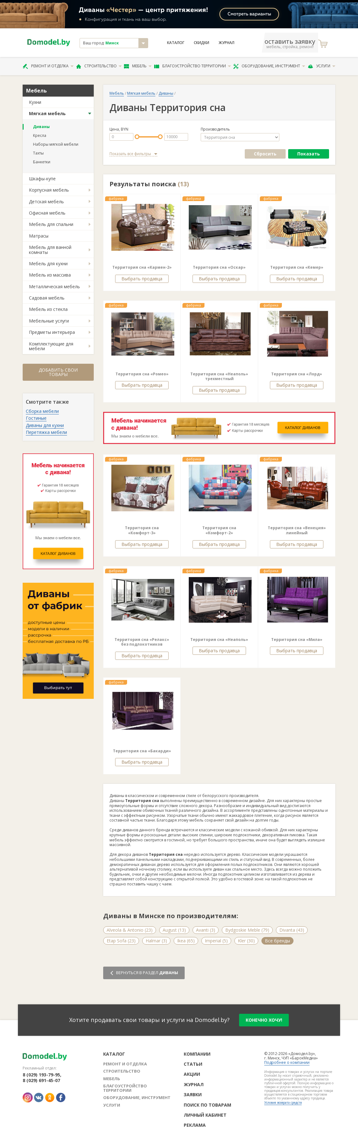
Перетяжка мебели (46, 432)
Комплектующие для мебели (51, 346)
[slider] (137, 136)
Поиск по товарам (207, 1105)
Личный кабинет (205, 1115)
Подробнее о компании (287, 1062)
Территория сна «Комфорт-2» (219, 530)
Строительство (99, 66)
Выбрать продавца (141, 279)
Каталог (175, 42)
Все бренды (277, 941)
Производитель (215, 129)
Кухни (35, 102)
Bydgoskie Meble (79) (247, 930)
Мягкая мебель (47, 113)
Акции (192, 1074)
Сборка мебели (42, 411)
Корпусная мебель (49, 190)
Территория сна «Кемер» (296, 267)
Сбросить (265, 154)
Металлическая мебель (54, 286)
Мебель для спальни (51, 224)
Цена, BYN (118, 129)
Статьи (193, 1064)
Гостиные (36, 418)
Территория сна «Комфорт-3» (142, 530)
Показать (308, 154)
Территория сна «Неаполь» (219, 639)
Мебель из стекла (48, 309)
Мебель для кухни (48, 264)
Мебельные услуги (49, 321)
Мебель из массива (50, 275)
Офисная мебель (47, 213)
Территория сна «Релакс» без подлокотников (142, 642)
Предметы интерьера (52, 332)
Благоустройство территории (192, 66)
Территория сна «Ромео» (142, 374)
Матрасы (38, 236)
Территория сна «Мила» (296, 639)
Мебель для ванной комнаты (50, 249)
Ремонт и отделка (48, 66)
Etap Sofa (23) (121, 941)
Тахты (38, 153)
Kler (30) (246, 941)
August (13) (174, 930)
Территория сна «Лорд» (296, 374)
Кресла (39, 135)
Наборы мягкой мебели (55, 144)
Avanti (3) (205, 930)
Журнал (226, 42)
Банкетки (41, 162)
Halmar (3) (156, 941)
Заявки (193, 1094)
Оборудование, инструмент (269, 66)
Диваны (41, 126)
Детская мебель (46, 202)
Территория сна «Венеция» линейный (297, 530)
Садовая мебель (46, 298)
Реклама (195, 1125)
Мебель (138, 66)
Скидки (201, 42)
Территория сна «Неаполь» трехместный (219, 376)
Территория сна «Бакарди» (142, 751)
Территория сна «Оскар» (219, 267)
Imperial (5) (216, 941)
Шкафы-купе (42, 179)
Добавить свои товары (58, 372)
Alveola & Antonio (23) (130, 930)
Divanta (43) (291, 930)
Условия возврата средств (283, 1102)
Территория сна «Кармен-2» (142, 267)
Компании (197, 1054)
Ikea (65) (186, 941)
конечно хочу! (264, 1020)
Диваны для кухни (45, 425)
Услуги (321, 66)
